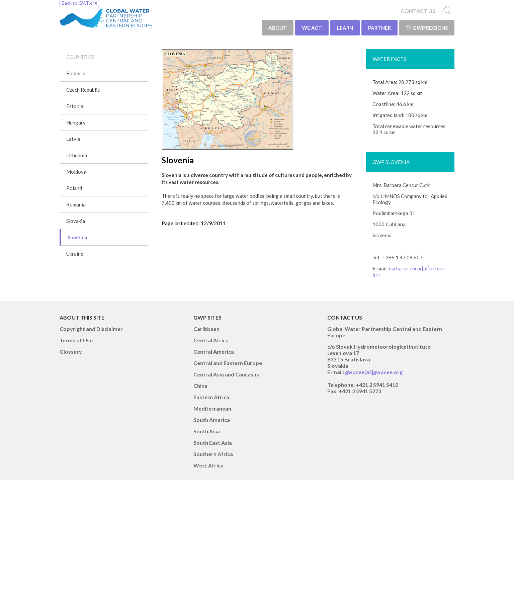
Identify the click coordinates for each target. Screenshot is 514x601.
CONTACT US (418, 11)
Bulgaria (75, 73)
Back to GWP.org (79, 3)
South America (211, 420)
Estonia (74, 106)
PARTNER (379, 28)
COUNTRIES (80, 57)
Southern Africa (213, 454)
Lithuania (76, 155)
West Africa (208, 465)
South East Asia (212, 442)
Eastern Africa (211, 397)
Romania (76, 204)
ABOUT (277, 28)
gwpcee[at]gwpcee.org (374, 372)
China (200, 385)
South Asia (206, 431)
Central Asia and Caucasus (226, 374)
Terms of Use (76, 340)
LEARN (345, 28)
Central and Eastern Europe (227, 363)
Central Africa (211, 340)
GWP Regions (427, 28)
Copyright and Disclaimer (91, 329)
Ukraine (74, 254)
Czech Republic (83, 90)
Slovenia (77, 237)
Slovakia (75, 221)
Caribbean (206, 329)
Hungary (76, 122)
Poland (74, 188)
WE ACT (312, 28)
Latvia (73, 139)
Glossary (71, 351)
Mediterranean (212, 408)
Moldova (76, 172)
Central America (213, 351)
